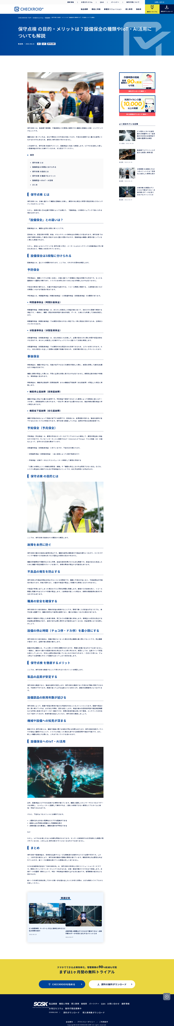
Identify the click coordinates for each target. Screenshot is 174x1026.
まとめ (34, 183)
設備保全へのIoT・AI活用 (41, 179)
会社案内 (72, 1014)
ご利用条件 (100, 1014)
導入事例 (128, 9)
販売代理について (133, 2)
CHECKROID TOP (23, 17)
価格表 (138, 9)
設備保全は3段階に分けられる (43, 166)
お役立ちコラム (87, 2)
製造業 (42, 17)
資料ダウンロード (72, 1005)
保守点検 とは (37, 162)
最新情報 (70, 2)
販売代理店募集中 (59, 1002)
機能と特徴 (96, 9)
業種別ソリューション (113, 9)
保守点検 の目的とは (39, 171)
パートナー (115, 2)
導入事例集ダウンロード (88, 1005)
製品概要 (84, 9)
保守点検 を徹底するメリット (43, 175)
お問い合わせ (159, 2)
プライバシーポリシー (86, 1014)
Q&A (102, 2)
